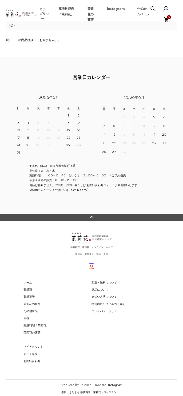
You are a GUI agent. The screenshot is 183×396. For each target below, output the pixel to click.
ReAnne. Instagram (109, 385)
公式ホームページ (143, 11)
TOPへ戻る (91, 217)
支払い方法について (104, 296)
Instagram (116, 9)
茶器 (26, 318)
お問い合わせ (32, 361)
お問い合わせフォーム (100, 185)
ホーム (28, 282)
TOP (12, 25)
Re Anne (86, 385)
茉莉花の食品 (32, 304)
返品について (100, 289)
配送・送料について (104, 282)
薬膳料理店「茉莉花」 (66, 11)
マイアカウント (33, 346)
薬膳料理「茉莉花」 (36, 325)
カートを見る (32, 354)
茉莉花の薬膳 (91, 14)
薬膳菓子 (29, 296)
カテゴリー (43, 14)
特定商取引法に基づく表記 (108, 304)
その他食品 (31, 311)
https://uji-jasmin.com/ (71, 190)
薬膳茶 (28, 289)
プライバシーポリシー (106, 311)
